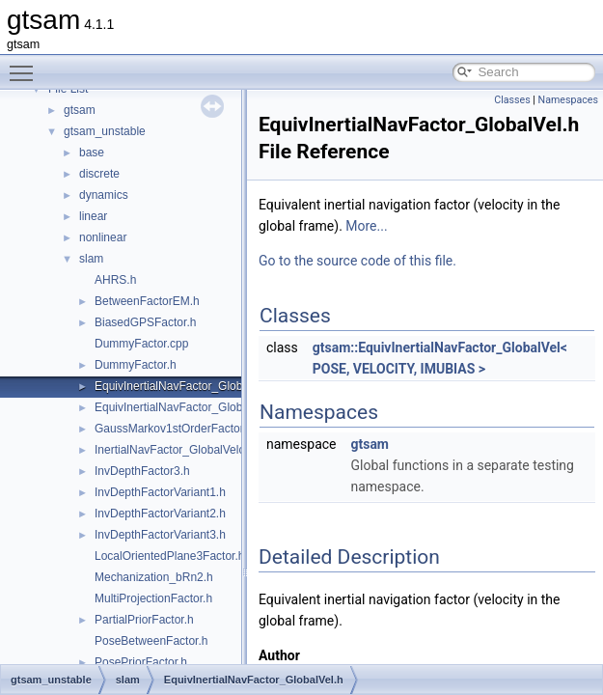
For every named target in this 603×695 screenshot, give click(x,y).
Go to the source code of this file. (357, 260)
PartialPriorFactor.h (144, 619)
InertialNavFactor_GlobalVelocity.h (183, 450)
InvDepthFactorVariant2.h (160, 513)
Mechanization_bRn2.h (154, 577)
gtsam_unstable (105, 131)
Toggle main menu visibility (26, 64)
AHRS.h (115, 280)
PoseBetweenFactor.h (151, 641)
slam (91, 258)
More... (366, 226)
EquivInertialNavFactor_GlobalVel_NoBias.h (208, 407)
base (91, 152)
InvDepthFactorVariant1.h (160, 492)
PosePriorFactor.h (141, 662)
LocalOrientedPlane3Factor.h (169, 556)
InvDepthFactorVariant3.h (160, 535)
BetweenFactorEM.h (147, 301)
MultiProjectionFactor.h (153, 598)
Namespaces (568, 100)
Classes (512, 100)
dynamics (103, 195)
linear (93, 216)
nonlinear (102, 237)
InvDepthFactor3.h (142, 471)
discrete (99, 174)
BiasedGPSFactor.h (145, 322)
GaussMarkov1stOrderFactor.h (174, 428)
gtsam (80, 110)
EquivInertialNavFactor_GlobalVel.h (186, 386)
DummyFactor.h (136, 365)
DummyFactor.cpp (141, 343)
